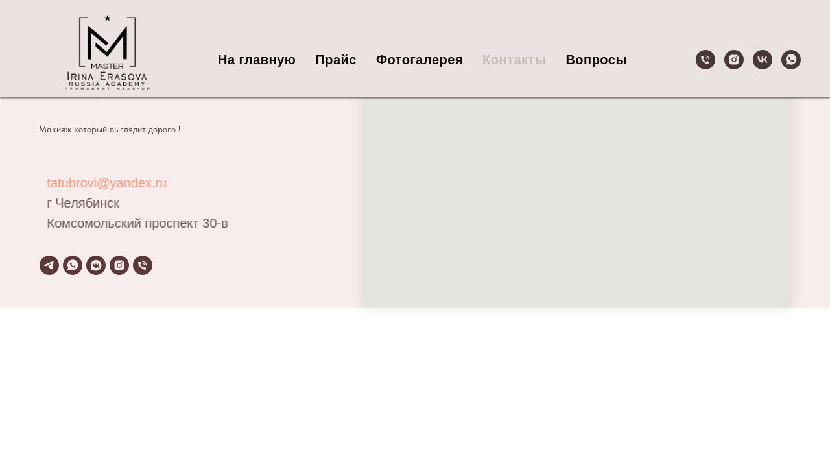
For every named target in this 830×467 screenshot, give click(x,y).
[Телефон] (705, 59)
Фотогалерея (419, 60)
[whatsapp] (791, 59)
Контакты (514, 60)
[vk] (762, 59)
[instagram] (734, 59)
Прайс (336, 60)
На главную (257, 60)
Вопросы (596, 60)
